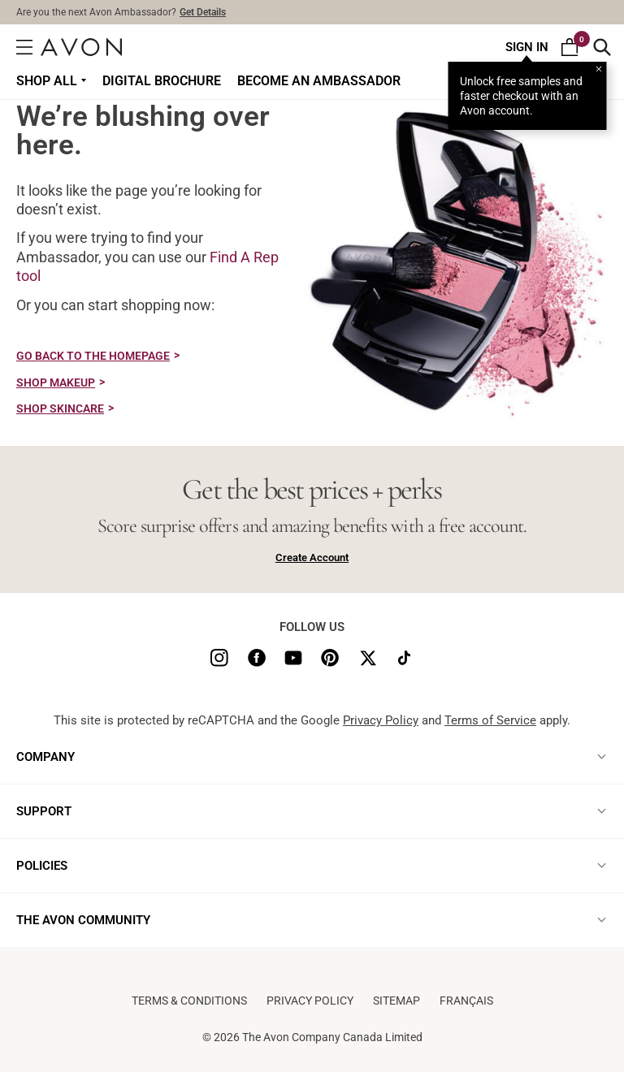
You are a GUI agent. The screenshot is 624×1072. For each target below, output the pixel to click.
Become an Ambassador (319, 81)
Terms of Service (490, 720)
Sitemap (396, 1000)
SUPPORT (44, 811)
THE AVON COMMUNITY (83, 920)
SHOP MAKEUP (55, 382)
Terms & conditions (189, 1000)
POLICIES (41, 865)
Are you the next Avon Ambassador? (121, 12)
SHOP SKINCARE (60, 408)
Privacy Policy (380, 720)
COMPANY (45, 757)
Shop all (46, 81)
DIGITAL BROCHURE (161, 81)
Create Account (312, 557)
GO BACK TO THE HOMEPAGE (93, 355)
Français (466, 1000)
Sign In (526, 47)
